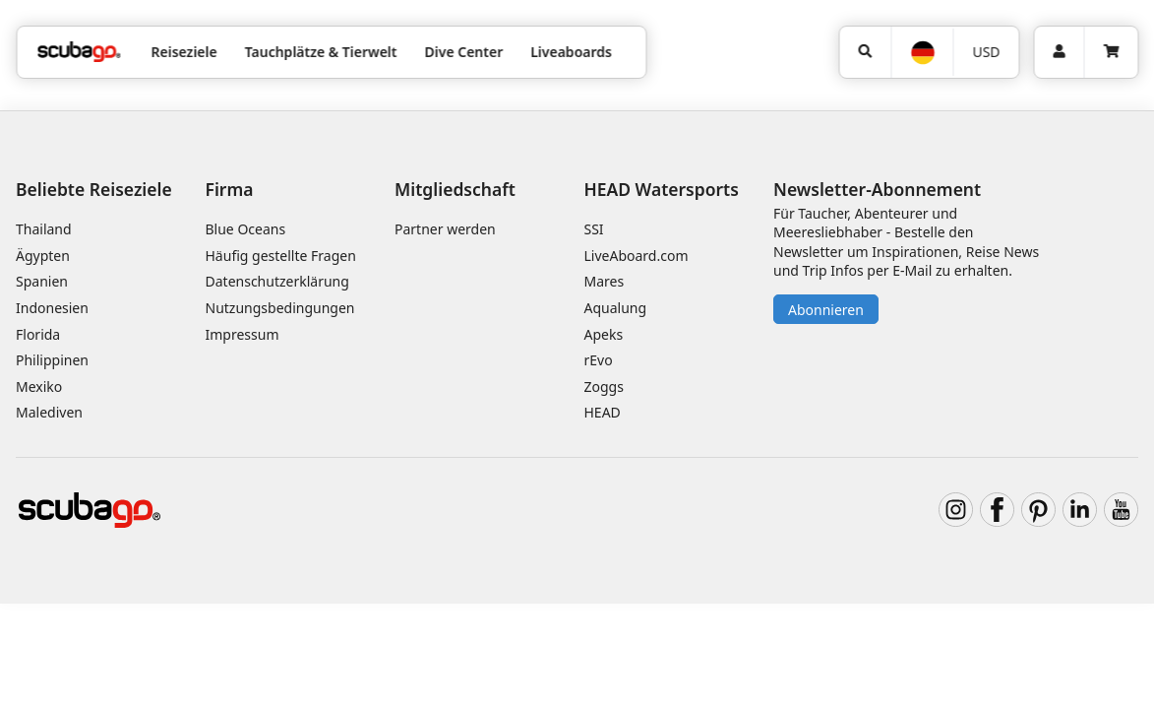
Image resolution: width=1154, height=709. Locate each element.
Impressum (242, 334)
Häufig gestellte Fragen (281, 255)
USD (986, 51)
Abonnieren (826, 309)
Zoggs (604, 386)
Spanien (42, 281)
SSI (594, 229)
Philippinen (52, 360)
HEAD (602, 412)
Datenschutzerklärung (277, 281)
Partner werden (445, 229)
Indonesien (52, 307)
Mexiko (39, 386)
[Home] (78, 51)
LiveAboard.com (636, 255)
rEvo (598, 360)
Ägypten (43, 255)
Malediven (49, 412)
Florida (38, 334)
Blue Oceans (246, 229)
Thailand (44, 229)
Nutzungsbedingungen (280, 307)
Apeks (604, 334)
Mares (604, 281)
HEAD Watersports (661, 189)
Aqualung (615, 307)
